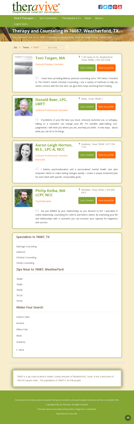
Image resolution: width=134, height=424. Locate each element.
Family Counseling (25, 262)
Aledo (19, 335)
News (88, 18)
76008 (19, 289)
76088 (19, 278)
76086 (19, 284)
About (99, 18)
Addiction (20, 251)
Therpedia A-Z (71, 18)
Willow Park (22, 329)
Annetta (20, 323)
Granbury (20, 341)
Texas (26, 47)
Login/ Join (21, 24)
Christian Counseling (26, 257)
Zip (15, 47)
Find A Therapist (25, 18)
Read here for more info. (67, 413)
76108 (19, 300)
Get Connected (48, 18)
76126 (19, 295)
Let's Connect (87, 67)
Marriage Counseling (26, 246)
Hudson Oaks (23, 316)
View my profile (106, 67)
